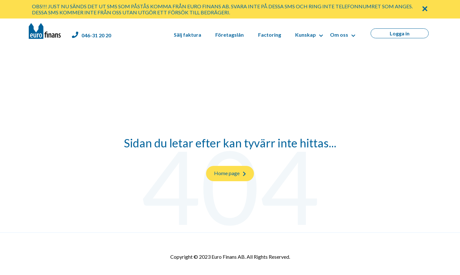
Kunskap (305, 35)
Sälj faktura (187, 35)
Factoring (269, 35)
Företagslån (229, 35)
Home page (230, 173)
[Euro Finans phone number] (91, 35)
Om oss (339, 35)
